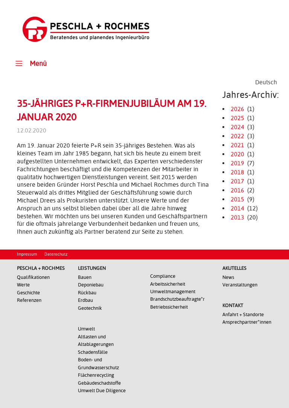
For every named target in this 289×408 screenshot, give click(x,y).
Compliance (162, 276)
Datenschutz (55, 254)
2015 (237, 199)
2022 (237, 136)
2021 (237, 145)
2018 (237, 172)
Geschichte (28, 292)
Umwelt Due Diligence (102, 390)
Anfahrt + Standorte (243, 314)
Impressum (27, 254)
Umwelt (86, 329)
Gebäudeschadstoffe (99, 383)
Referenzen (29, 300)
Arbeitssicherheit (167, 284)
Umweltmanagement (172, 291)
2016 (237, 190)
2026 (237, 109)
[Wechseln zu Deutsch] (266, 82)
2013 (237, 217)
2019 (237, 163)
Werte (23, 285)
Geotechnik (90, 308)
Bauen (84, 277)
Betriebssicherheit (169, 307)
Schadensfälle (93, 352)
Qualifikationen (33, 277)
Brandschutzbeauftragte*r (177, 299)
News (228, 277)
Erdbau (85, 300)
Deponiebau (90, 285)
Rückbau (87, 292)
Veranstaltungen (239, 285)
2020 (237, 154)
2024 (237, 127)
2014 (237, 208)
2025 (237, 118)
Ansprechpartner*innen (246, 322)
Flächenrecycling (96, 375)
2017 (237, 181)
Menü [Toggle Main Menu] (30, 63)
